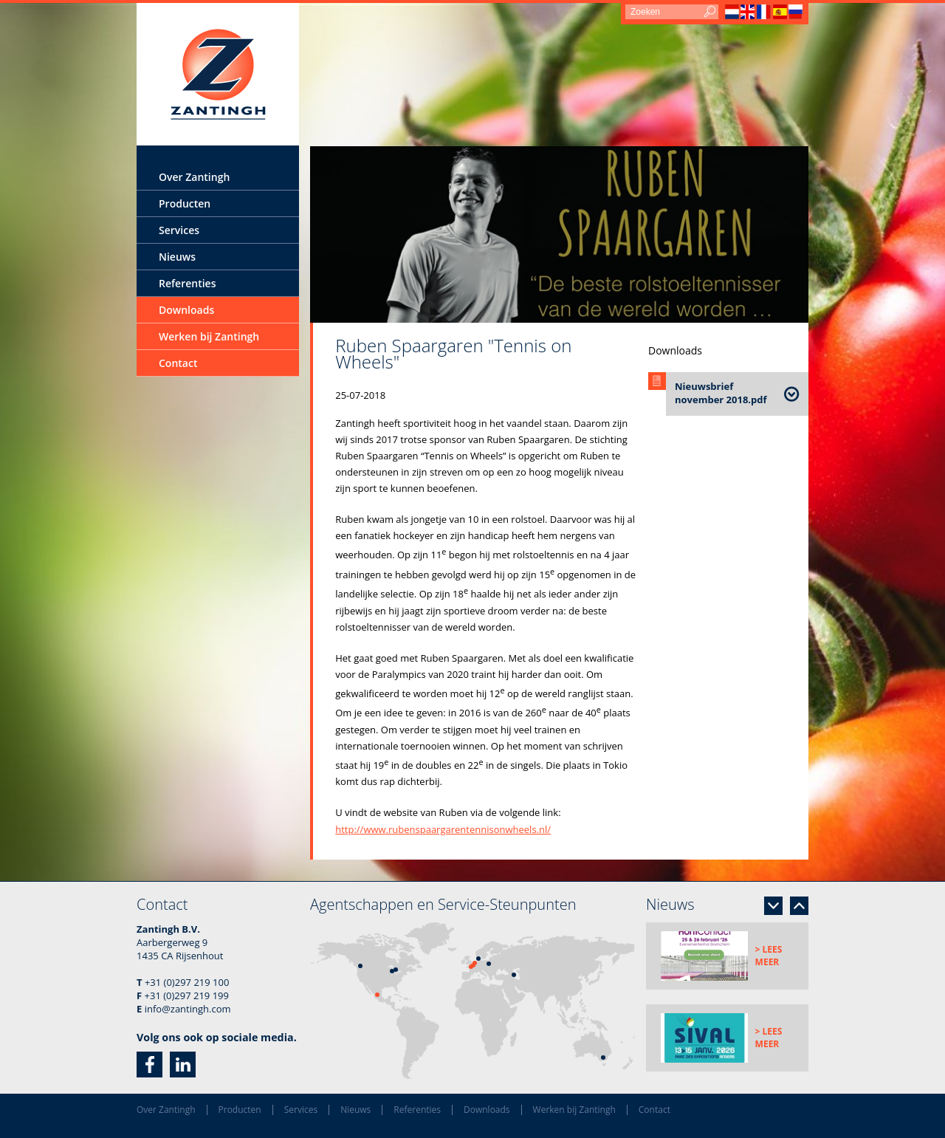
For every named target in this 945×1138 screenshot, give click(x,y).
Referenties (187, 283)
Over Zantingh (194, 177)
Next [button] (773, 906)
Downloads (186, 310)
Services (179, 230)
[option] (559, 234)
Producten (184, 203)
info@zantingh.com (188, 1008)
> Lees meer (769, 955)
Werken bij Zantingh (209, 336)
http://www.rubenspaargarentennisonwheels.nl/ (443, 829)
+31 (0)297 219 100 (187, 982)
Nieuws (177, 257)
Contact (178, 363)
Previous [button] (799, 906)
